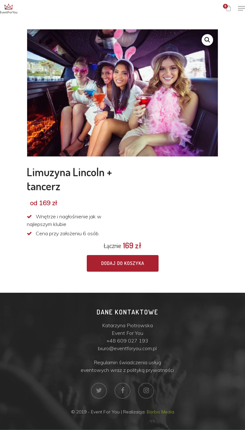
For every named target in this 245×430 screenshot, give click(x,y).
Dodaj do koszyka (122, 263)
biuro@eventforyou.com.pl (127, 348)
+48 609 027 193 (127, 340)
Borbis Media (160, 412)
